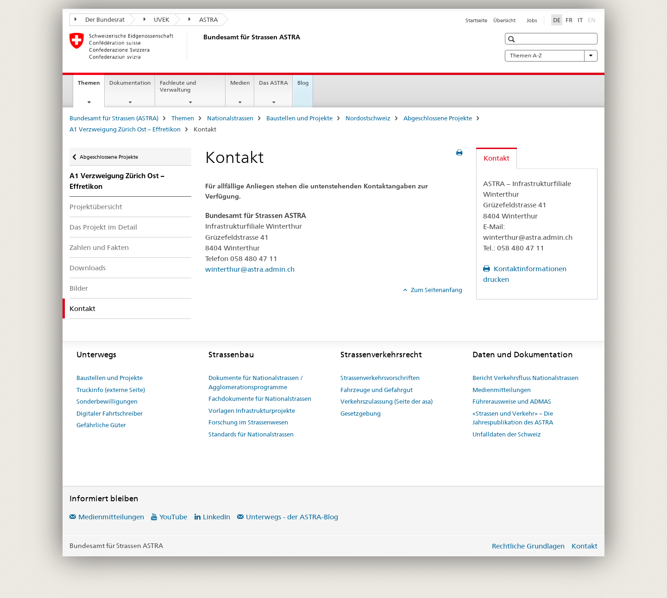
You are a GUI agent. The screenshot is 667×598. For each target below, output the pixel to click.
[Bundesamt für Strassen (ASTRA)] (201, 46)
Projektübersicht (95, 206)
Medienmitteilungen (501, 389)
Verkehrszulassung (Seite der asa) (386, 401)
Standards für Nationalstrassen (251, 434)
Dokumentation (130, 82)
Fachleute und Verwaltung (178, 86)
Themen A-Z (551, 55)
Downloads (87, 267)
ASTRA (203, 19)
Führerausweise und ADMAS (511, 401)
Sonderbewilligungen (107, 401)
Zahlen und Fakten (99, 247)
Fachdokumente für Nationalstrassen (259, 398)
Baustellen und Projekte (299, 118)
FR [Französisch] (569, 20)
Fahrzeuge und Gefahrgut (376, 389)
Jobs (532, 20)
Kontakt (585, 546)
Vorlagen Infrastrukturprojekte (251, 410)
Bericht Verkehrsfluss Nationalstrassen (525, 377)
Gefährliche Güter (101, 425)
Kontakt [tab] (497, 158)
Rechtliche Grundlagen (528, 546)
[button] (512, 39)
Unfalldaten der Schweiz (506, 434)
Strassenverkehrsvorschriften (380, 377)
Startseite (476, 20)
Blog (302, 82)
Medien (240, 82)
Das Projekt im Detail (103, 227)
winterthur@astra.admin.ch (250, 269)
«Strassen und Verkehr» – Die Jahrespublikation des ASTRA (512, 418)
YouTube (173, 516)
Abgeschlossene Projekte (437, 118)
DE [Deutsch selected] (556, 20)
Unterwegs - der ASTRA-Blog (292, 516)
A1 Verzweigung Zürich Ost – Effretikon (125, 129)
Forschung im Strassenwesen (248, 422)
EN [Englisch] (593, 19)
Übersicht (504, 20)
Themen (91, 86)
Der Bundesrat (100, 19)
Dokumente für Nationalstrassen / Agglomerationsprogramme (255, 382)
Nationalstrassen (230, 118)
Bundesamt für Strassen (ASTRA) (113, 118)
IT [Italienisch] (580, 20)
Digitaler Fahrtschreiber (109, 413)
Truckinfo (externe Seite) (110, 389)
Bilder (78, 288)
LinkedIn (216, 516)
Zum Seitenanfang (435, 289)
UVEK (157, 19)
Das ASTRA (273, 82)
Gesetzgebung (360, 413)
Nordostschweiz (368, 118)
